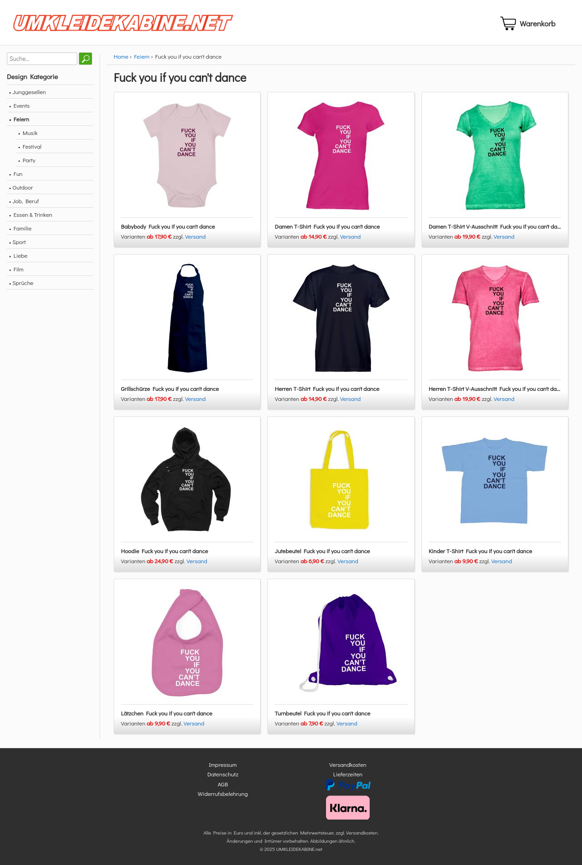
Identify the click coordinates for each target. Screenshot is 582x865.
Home (121, 56)
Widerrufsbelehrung (223, 793)
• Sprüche (21, 282)
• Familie (20, 228)
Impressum (223, 764)
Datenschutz (222, 774)
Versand (195, 236)
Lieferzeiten (347, 774)
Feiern (142, 56)
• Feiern (19, 119)
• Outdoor (21, 187)
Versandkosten (347, 764)
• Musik (28, 132)
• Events (19, 105)
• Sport (17, 241)
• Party (26, 160)
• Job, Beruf (24, 201)
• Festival (29, 146)
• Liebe (18, 255)
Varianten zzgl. (153, 236)
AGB (223, 784)
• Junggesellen (27, 91)
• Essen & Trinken (30, 214)
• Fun (16, 173)
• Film (16, 269)
